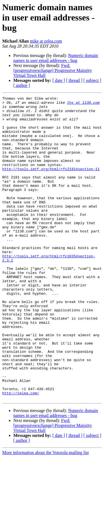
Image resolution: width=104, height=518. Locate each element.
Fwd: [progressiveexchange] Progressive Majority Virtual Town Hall (52, 70)
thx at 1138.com (83, 104)
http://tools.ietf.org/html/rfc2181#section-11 (51, 183)
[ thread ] (74, 80)
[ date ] (58, 80)
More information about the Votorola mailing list (45, 513)
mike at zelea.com (46, 41)
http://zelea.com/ (20, 452)
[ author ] (21, 85)
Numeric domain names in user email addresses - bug (55, 58)
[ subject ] (92, 80)
